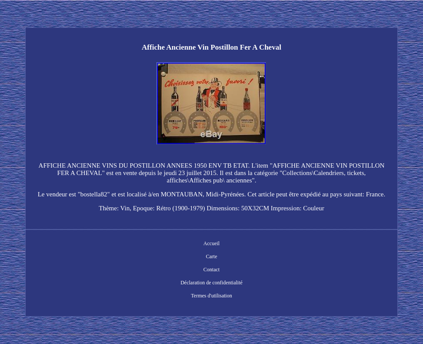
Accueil (211, 243)
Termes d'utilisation (211, 296)
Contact (211, 269)
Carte (211, 256)
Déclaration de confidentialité (211, 283)
